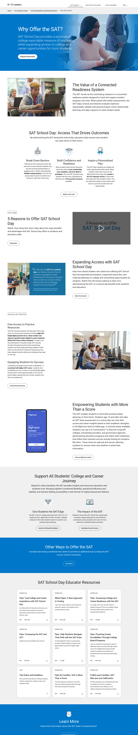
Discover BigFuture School (83, 457)
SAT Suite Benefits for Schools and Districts (44, 10)
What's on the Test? (69, 194)
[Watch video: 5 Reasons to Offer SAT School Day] (101, 228)
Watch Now (13, 243)
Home (9, 10)
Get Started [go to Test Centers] (69, 563)
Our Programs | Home (21, 10)
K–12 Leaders (14, 4)
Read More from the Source (89, 528)
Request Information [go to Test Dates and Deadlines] (27, 57)
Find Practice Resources (17, 386)
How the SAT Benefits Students (48, 528)
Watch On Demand (80, 296)
